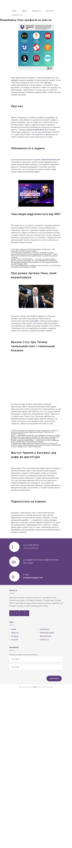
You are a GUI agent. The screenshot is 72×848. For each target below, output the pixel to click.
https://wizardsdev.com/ (51, 160)
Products (36, 11)
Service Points (45, 636)
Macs (35, 687)
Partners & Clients (47, 633)
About (24, 11)
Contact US (17, 15)
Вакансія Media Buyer (35, 130)
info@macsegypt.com (33, 578)
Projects (50, 11)
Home (14, 11)
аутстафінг (34, 321)
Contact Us (44, 640)
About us (14, 633)
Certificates (44, 629)
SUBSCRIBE (54, 678)
